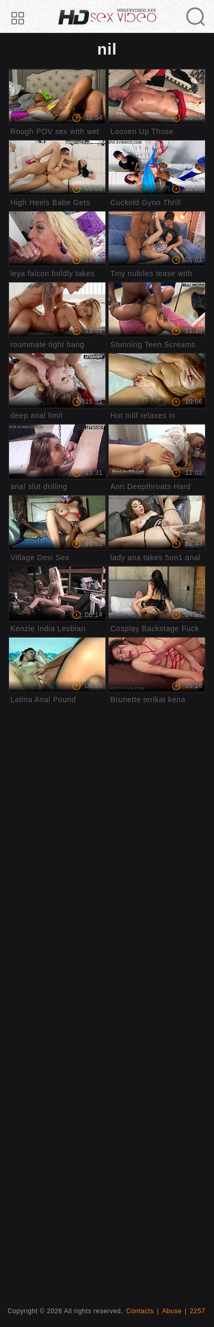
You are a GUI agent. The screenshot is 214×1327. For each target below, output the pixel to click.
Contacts (140, 1311)
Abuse (172, 1311)
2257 (198, 1311)
